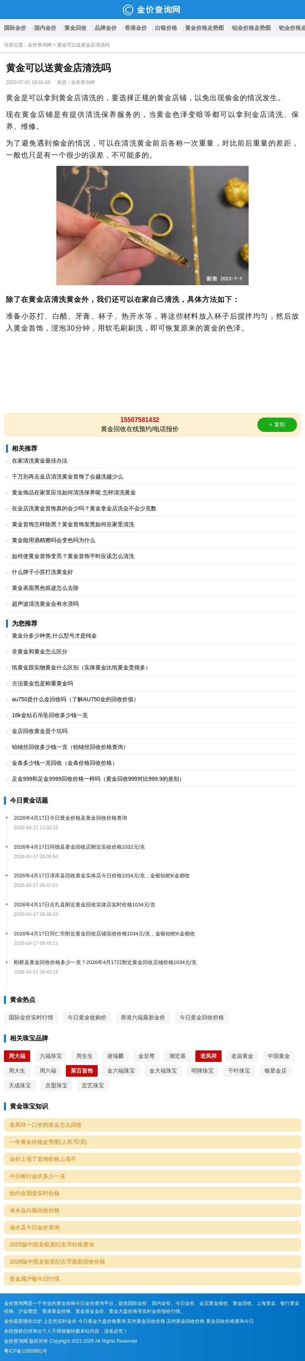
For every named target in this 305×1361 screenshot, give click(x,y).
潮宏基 (177, 1056)
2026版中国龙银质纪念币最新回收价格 (57, 1261)
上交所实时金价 (60, 1321)
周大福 (17, 1056)
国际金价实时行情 (31, 1017)
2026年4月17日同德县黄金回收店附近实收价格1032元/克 (79, 847)
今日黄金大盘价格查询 (102, 1321)
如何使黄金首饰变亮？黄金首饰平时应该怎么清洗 (73, 556)
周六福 (48, 1070)
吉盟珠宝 (56, 1085)
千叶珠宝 (239, 1070)
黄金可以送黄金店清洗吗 (83, 45)
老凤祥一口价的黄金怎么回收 (46, 1125)
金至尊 (146, 1056)
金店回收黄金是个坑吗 (40, 731)
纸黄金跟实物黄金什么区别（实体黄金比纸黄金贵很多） (81, 667)
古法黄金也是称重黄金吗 (42, 683)
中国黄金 (279, 1056)
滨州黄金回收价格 (185, 1321)
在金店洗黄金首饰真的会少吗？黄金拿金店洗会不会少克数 (84, 508)
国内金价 (45, 28)
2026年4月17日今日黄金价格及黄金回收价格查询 (70, 818)
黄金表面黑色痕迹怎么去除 (45, 588)
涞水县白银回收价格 (35, 1210)
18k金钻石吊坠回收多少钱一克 (50, 715)
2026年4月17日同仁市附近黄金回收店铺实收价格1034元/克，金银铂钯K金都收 (104, 934)
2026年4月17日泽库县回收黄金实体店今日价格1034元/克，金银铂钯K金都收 (102, 876)
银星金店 (275, 1070)
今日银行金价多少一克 (37, 1176)
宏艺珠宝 (93, 1085)
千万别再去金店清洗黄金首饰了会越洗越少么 (67, 476)
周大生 (17, 1070)
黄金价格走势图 (204, 28)
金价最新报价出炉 (23, 1321)
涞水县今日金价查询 (35, 1227)
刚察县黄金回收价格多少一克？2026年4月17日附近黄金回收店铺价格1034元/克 (105, 962)
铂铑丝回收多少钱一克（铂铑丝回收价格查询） (70, 747)
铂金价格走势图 (251, 28)
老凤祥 (208, 1056)
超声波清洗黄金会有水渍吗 (45, 604)
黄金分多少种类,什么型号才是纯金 (54, 635)
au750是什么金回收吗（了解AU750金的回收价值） (75, 699)
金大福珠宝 (163, 1070)
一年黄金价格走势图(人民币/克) (48, 1142)
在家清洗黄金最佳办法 (40, 460)
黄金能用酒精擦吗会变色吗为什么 (53, 540)
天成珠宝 (20, 1085)
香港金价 (136, 28)
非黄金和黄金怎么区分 (40, 651)
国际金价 (15, 28)
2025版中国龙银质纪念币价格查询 (52, 1244)
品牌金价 (106, 28)
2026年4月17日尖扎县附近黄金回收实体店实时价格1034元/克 (84, 905)
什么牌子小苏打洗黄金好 (42, 572)
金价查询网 (40, 45)
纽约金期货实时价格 (35, 1193)
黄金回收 (75, 28)
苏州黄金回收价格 (146, 1321)
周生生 (84, 1056)
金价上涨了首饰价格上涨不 (43, 1159)
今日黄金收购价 (87, 1017)
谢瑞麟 (115, 1056)
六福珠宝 (51, 1056)
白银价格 (166, 28)
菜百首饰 (82, 1070)
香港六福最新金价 (143, 1017)
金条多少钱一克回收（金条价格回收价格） (65, 763)
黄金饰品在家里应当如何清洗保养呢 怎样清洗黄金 (74, 492)
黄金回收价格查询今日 (230, 1321)
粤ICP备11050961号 (25, 1351)
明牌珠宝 (202, 1070)
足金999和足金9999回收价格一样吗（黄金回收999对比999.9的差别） (98, 779)
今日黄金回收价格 (202, 1017)
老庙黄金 (242, 1056)
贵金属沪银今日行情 (35, 1278)
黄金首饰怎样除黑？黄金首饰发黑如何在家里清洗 (73, 524)
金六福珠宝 (121, 1070)
